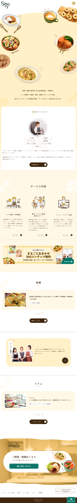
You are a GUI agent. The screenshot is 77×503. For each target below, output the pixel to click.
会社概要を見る (35, 164)
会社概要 (40, 492)
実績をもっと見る (35, 320)
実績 (18, 492)
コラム (33, 492)
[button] (42, 313)
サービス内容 (11, 492)
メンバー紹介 (26, 492)
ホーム (3, 492)
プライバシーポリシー (38, 499)
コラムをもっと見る (36, 421)
